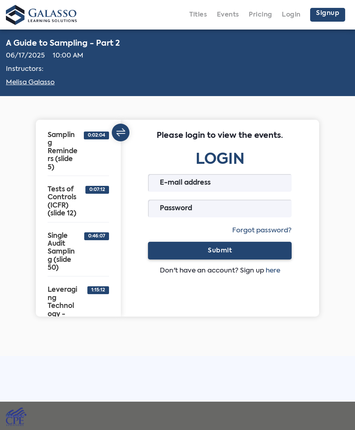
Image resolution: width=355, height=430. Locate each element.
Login (291, 15)
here (273, 270)
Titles (198, 15)
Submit (220, 250)
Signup (327, 13)
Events (228, 15)
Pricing (260, 15)
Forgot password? (262, 230)
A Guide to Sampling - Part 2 (63, 44)
